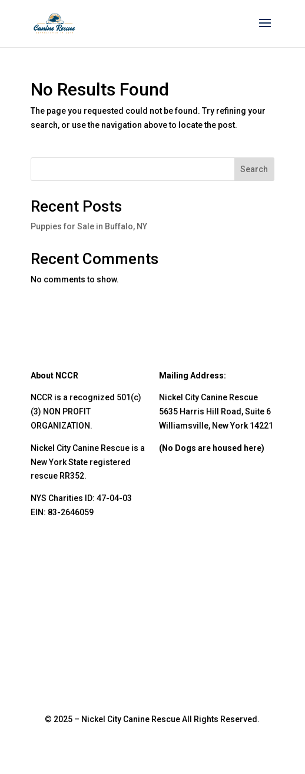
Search (254, 169)
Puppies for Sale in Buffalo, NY (89, 226)
